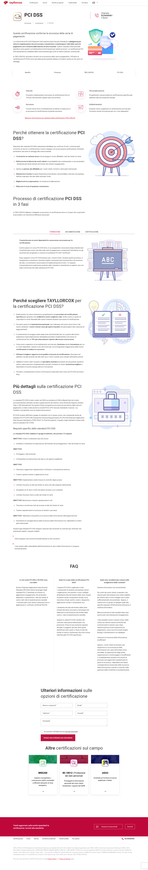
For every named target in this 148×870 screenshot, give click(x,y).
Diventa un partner (58, 3)
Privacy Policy (51, 859)
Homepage (27, 23)
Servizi (45, 3)
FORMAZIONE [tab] (55, 232)
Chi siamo (85, 3)
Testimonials (72, 3)
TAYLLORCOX (89, 72)
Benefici (28, 72)
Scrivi (105, 17)
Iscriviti (130, 827)
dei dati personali (71, 732)
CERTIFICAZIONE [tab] (91, 232)
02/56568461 (128, 839)
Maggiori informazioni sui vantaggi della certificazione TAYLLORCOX (50, 118)
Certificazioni (33, 3)
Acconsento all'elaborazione (59, 731)
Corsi (28, 839)
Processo (57, 72)
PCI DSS (120, 72)
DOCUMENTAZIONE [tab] (72, 232)
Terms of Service (64, 859)
